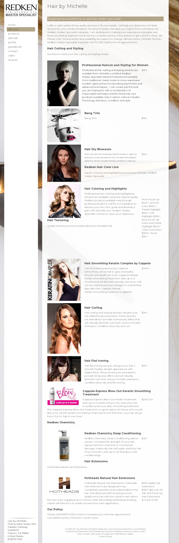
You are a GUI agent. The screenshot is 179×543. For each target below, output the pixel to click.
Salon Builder (83, 534)
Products (13, 33)
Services (13, 29)
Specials (13, 38)
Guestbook (15, 46)
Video (11, 55)
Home (12, 24)
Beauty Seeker (127, 534)
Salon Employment (105, 534)
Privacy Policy (105, 536)
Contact (13, 51)
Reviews (13, 60)
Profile (12, 42)
